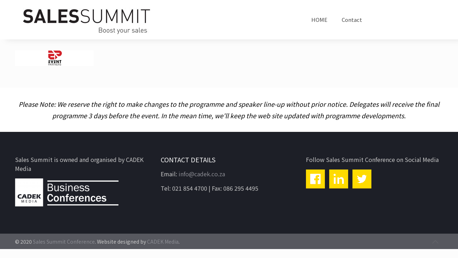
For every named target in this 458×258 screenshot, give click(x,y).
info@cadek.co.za (202, 173)
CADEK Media (163, 241)
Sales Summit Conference (64, 241)
